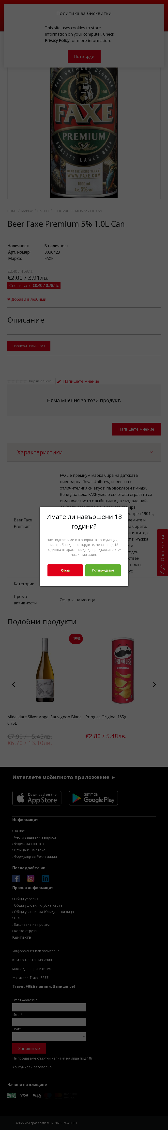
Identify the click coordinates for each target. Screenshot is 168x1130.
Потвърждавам (103, 570)
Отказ (65, 570)
